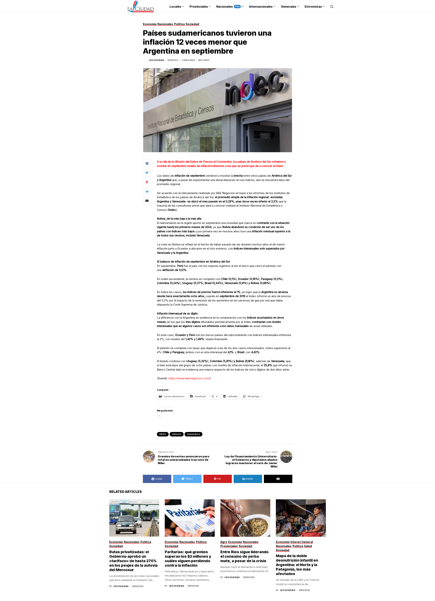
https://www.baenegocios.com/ (188, 378)
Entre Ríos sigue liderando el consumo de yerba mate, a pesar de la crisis (244, 556)
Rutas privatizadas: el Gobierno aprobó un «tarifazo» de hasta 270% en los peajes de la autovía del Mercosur (133, 561)
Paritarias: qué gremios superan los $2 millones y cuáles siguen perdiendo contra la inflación (188, 559)
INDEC (162, 434)
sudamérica (193, 434)
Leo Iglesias (156, 60)
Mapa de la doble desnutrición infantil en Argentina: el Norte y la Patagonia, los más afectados (297, 565)
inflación (176, 434)
